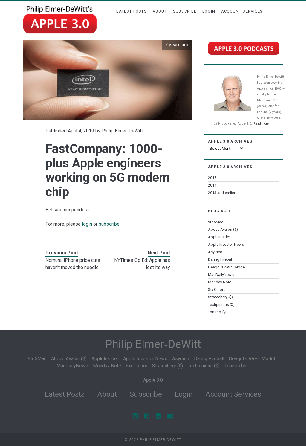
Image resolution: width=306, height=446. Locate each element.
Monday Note (219, 282)
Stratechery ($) (220, 297)
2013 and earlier (221, 192)
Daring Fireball (220, 259)
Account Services (242, 11)
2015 (212, 177)
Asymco (215, 252)
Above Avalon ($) (223, 229)
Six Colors (216, 289)
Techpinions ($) (221, 304)
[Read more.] (261, 124)
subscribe (109, 224)
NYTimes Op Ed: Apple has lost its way (142, 263)
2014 (212, 185)
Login (208, 11)
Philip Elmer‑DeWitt (153, 344)
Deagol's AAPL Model (227, 267)
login (87, 224)
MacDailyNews (221, 274)
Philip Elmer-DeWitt (122, 131)
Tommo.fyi (217, 312)
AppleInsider (219, 237)
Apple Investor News (226, 244)
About (160, 11)
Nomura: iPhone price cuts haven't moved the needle (72, 263)
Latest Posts (131, 11)
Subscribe (185, 11)
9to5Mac (215, 222)
